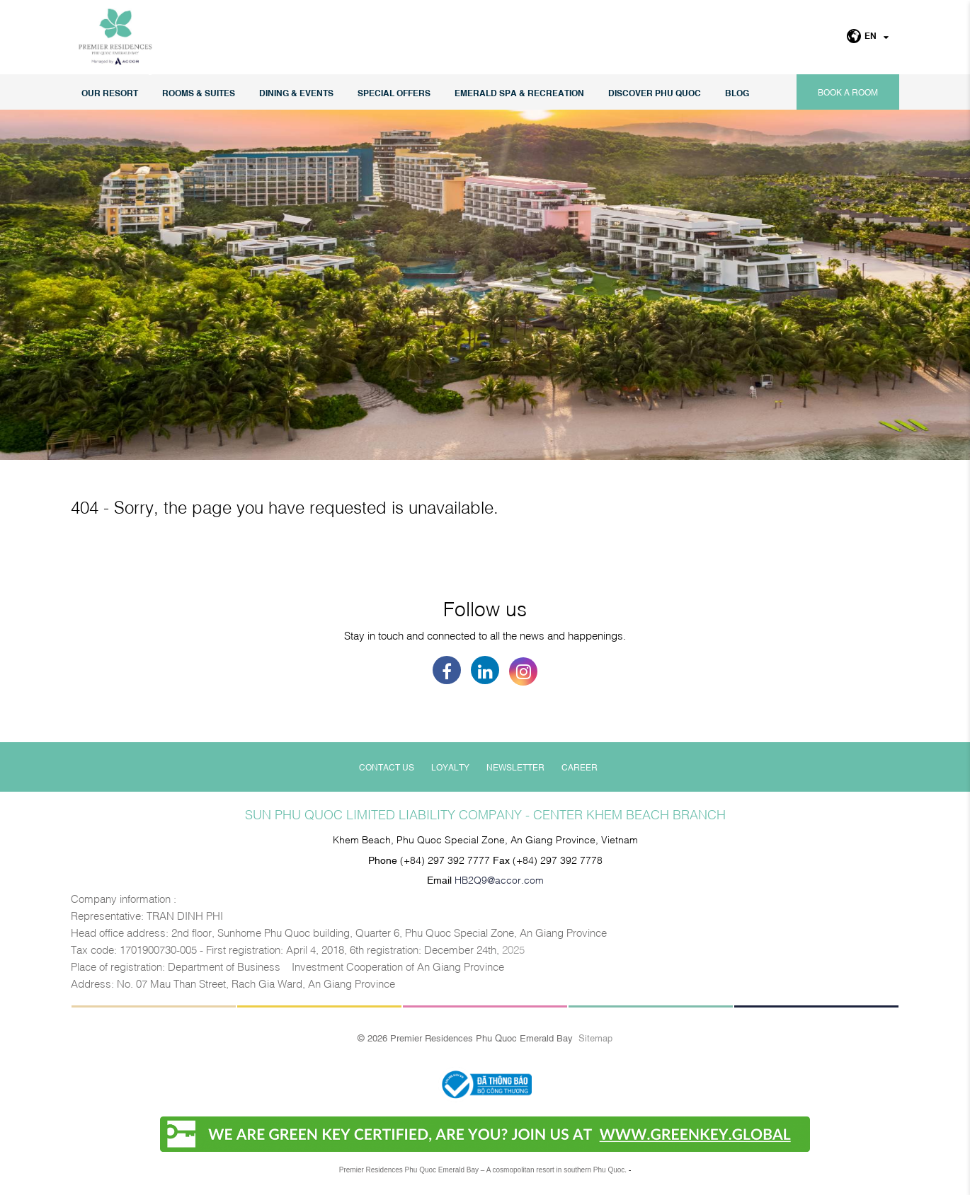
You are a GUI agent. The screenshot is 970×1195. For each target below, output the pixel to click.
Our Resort (109, 92)
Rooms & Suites (198, 92)
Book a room (848, 92)
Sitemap (595, 1037)
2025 (513, 949)
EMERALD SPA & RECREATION (519, 92)
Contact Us (386, 767)
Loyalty (450, 767)
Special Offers (394, 92)
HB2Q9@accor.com (499, 879)
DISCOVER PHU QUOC (654, 92)
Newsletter (515, 767)
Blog (737, 92)
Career (579, 767)
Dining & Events (296, 92)
